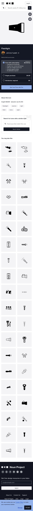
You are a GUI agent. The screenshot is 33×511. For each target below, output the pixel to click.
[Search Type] (4, 8)
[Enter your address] (16, 482)
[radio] (16, 66)
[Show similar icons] (30, 19)
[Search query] (16, 124)
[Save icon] (30, 14)
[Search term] (17, 8)
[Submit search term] (29, 8)
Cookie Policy (19, 502)
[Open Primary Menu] (3, 3)
